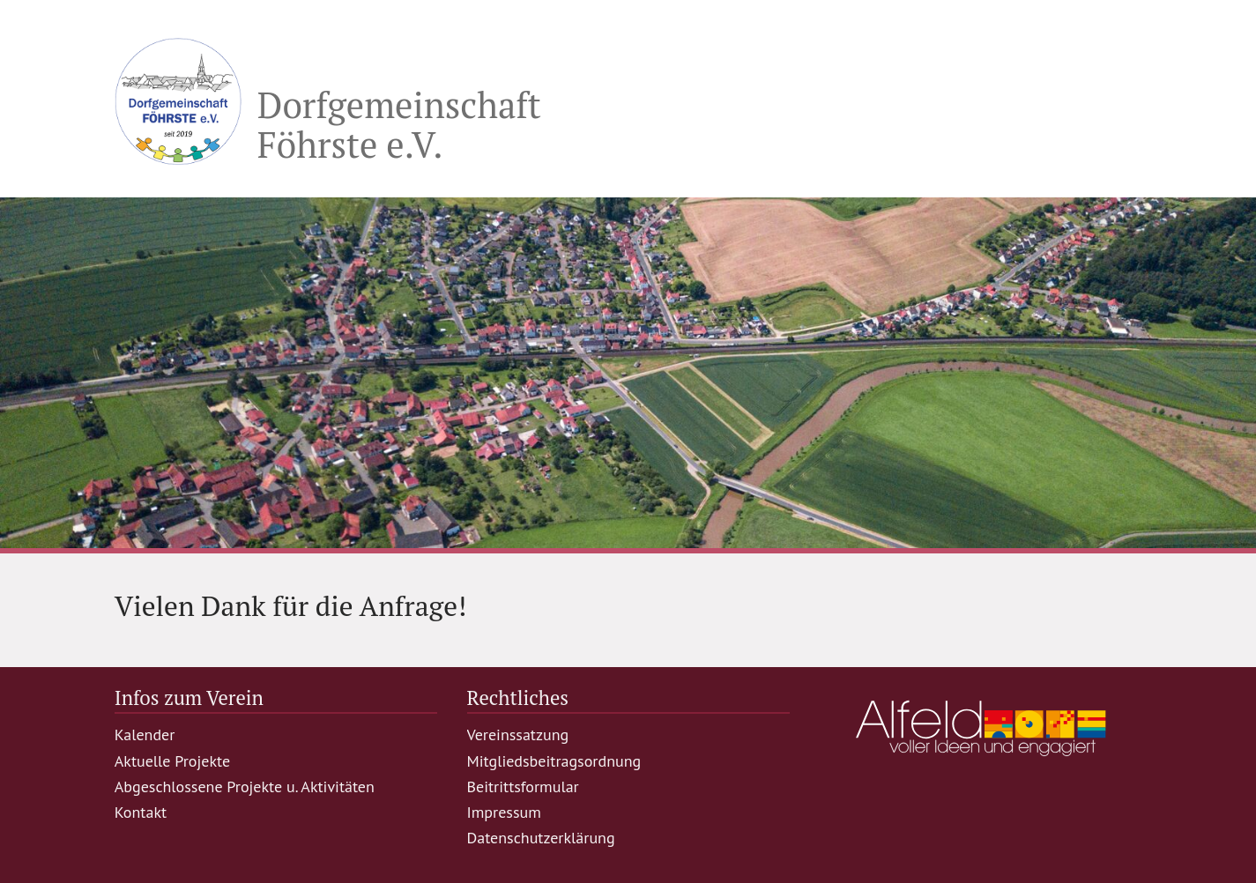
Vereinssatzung (518, 734)
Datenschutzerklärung (541, 837)
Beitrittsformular (523, 786)
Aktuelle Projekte (172, 761)
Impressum (504, 812)
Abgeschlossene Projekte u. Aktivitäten (245, 786)
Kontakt (141, 812)
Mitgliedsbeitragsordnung (554, 761)
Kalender (145, 734)
